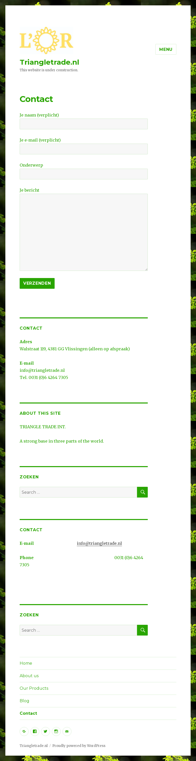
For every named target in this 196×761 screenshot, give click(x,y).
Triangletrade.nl (49, 62)
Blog (24, 700)
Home (26, 663)
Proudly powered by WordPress (78, 746)
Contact (28, 713)
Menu (166, 49)
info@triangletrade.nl (99, 543)
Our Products (34, 688)
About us (29, 675)
